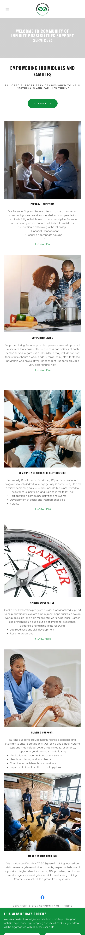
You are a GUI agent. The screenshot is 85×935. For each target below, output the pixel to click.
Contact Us (42, 103)
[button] (6, 9)
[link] (42, 9)
